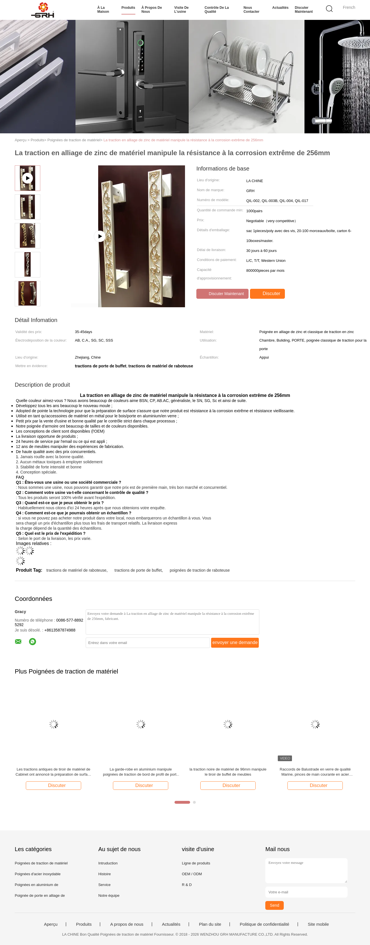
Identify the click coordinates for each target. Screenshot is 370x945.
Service (104, 885)
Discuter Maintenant (304, 10)
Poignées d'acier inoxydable (37, 874)
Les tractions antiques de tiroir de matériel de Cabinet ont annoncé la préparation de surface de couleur (53, 772)
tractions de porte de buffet (138, 570)
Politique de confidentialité (264, 924)
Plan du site (210, 924)
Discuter (268, 293)
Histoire (104, 874)
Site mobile (318, 924)
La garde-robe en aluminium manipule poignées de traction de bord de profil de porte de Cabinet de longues (140, 772)
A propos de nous (126, 924)
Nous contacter (251, 10)
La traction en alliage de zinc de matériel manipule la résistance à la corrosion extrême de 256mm (183, 140)
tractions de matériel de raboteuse (76, 570)
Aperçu (51, 924)
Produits (128, 8)
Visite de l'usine (181, 10)
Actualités (280, 8)
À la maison (103, 10)
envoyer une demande (235, 642)
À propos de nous (152, 10)
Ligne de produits (196, 863)
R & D (187, 885)
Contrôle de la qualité (217, 10)
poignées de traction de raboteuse (200, 570)
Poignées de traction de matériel (41, 863)
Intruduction (107, 863)
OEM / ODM (192, 874)
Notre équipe (108, 895)
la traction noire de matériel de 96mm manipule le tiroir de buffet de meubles (228, 771)
